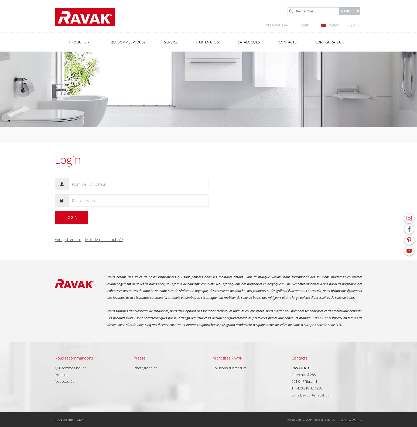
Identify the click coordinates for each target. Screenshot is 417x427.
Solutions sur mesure (230, 367)
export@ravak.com (318, 395)
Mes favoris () (277, 25)
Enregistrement (68, 239)
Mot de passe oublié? (104, 239)
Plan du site (64, 420)
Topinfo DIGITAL (351, 420)
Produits (61, 374)
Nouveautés (64, 381)
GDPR (80, 420)
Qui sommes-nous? (70, 367)
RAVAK (85, 17)
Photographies (145, 367)
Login (304, 25)
